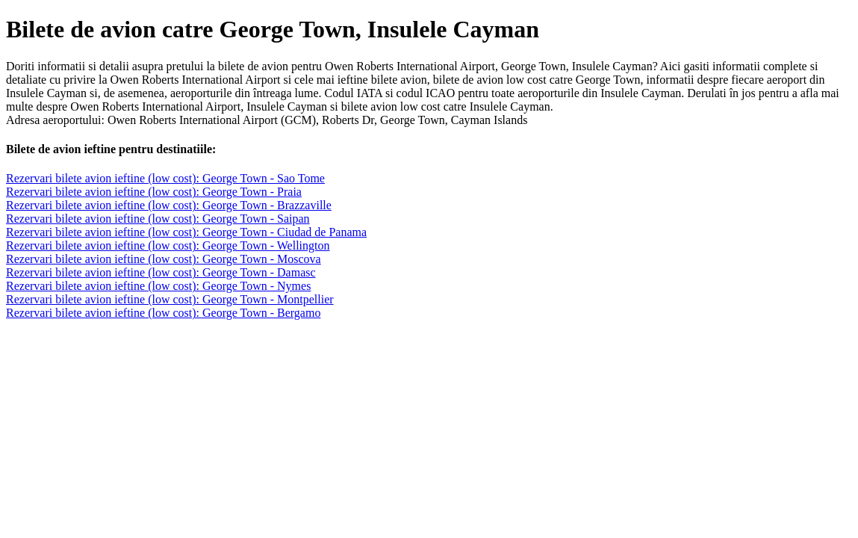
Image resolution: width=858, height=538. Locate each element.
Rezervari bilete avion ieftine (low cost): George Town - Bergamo (163, 312)
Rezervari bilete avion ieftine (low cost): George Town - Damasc (161, 272)
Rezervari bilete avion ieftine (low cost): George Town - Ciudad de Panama (186, 232)
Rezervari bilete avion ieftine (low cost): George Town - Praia (154, 191)
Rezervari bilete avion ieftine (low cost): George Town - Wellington (167, 245)
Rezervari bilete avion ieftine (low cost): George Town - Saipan (158, 218)
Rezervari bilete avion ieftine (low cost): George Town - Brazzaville (169, 205)
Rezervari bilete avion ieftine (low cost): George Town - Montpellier (170, 299)
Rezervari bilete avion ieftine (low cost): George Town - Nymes (158, 285)
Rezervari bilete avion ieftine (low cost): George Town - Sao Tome (165, 178)
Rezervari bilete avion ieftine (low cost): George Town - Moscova (163, 259)
